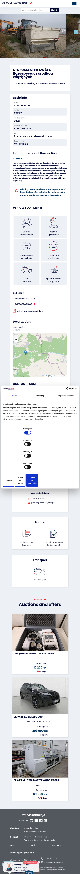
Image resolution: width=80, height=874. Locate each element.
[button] (77, 32)
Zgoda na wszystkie (65, 463)
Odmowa (15, 463)
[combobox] (44, 10)
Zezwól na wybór (40, 463)
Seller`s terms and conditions (28, 311)
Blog (36, 823)
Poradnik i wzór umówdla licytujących (53, 543)
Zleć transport (40, 580)
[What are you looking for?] (30, 10)
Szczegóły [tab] (40, 416)
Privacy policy (50, 835)
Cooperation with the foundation (37, 827)
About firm (28, 823)
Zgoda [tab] (14, 416)
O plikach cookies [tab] (66, 416)
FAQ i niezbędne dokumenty (26, 543)
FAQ (45, 832)
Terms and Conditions (33, 835)
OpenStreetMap (54, 376)
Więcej (29, 871)
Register (38, 832)
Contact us (28, 832)
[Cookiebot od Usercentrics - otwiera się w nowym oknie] (67, 409)
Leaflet (45, 376)
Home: (12, 61)
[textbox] (44, 10)
